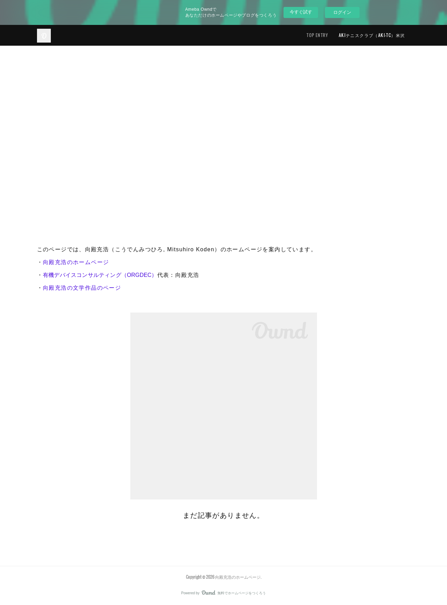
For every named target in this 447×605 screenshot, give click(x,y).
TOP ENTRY (317, 35)
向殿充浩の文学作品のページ (82, 288)
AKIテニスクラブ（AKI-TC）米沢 (372, 35)
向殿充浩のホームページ (76, 262)
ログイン (342, 12)
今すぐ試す (301, 12)
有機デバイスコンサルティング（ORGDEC (97, 275)
